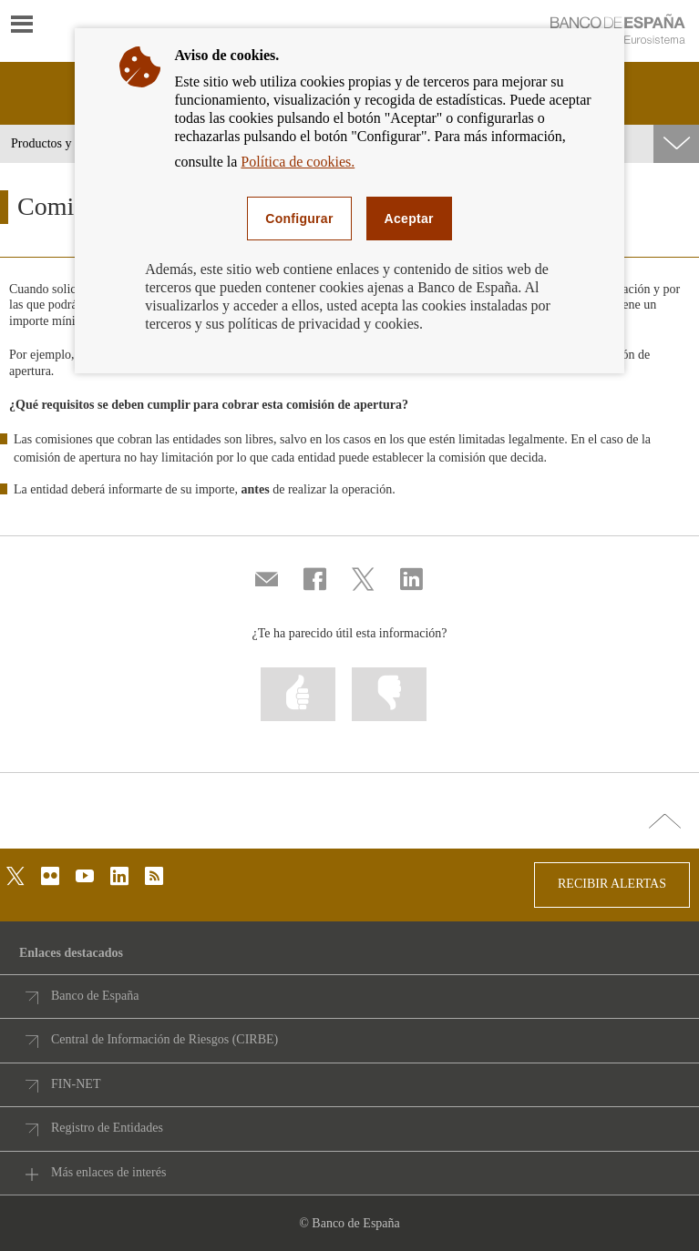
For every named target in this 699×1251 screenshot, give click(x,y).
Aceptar (409, 218)
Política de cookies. (298, 161)
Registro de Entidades (107, 1127)
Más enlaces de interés (108, 1172)
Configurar (299, 218)
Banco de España (95, 995)
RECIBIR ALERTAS (612, 883)
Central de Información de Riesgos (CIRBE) (164, 1039)
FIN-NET (75, 1084)
